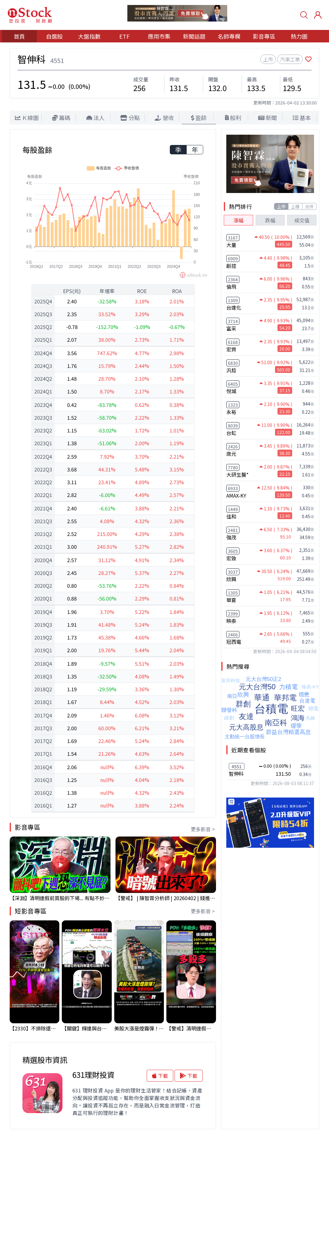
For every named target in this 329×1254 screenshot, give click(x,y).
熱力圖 (299, 36)
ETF (124, 36)
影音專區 (264, 36)
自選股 (54, 36)
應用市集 (159, 36)
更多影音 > (203, 829)
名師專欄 (229, 36)
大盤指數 (89, 36)
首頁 (19, 36)
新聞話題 (194, 36)
